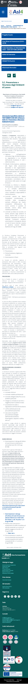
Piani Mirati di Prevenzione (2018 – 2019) (13, 42)
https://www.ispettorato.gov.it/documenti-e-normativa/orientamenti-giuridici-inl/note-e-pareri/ (13, 507)
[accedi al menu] (4, 12)
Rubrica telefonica (6, 622)
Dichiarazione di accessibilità (12, 681)
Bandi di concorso (6, 572)
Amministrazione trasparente (9, 565)
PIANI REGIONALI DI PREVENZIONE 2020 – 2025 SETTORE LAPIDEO (13, 49)
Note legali (19, 680)
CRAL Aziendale (5, 588)
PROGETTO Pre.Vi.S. (8, 61)
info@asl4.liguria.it (6, 617)
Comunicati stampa (6, 580)
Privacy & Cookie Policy (9, 680)
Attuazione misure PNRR (8, 573)
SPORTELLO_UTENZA (8, 287)
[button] (17, 75)
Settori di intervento (8, 54)
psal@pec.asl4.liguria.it (17, 107)
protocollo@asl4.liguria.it (8, 619)
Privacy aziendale (6, 569)
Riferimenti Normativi (9, 67)
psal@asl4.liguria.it (16, 105)
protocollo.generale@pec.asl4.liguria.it (11, 620)
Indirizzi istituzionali (7, 621)
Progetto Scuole (7, 35)
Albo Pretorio (5, 568)
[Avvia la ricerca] (26, 21)
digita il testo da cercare (6, 21)
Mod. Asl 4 (11, 533)
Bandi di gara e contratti (7, 570)
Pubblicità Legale (6, 566)
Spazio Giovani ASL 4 (7, 586)
